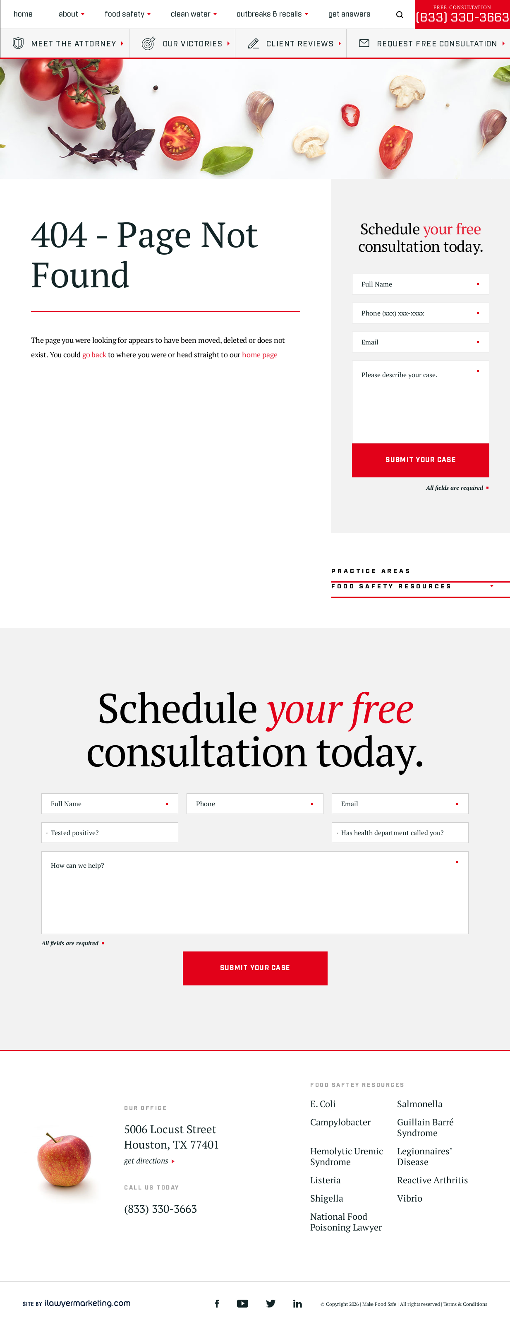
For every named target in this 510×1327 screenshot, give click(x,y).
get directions (146, 1160)
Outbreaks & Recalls (269, 14)
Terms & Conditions (465, 1304)
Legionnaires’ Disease (424, 1157)
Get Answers (349, 14)
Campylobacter (340, 1122)
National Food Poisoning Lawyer (346, 1222)
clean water (191, 14)
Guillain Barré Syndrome (425, 1128)
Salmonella (420, 1104)
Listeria (325, 1180)
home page (259, 354)
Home (23, 14)
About (68, 14)
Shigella (326, 1198)
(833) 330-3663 (462, 17)
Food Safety (124, 14)
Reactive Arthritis (432, 1180)
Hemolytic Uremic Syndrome (346, 1157)
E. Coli (323, 1104)
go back (94, 354)
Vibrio (409, 1198)
